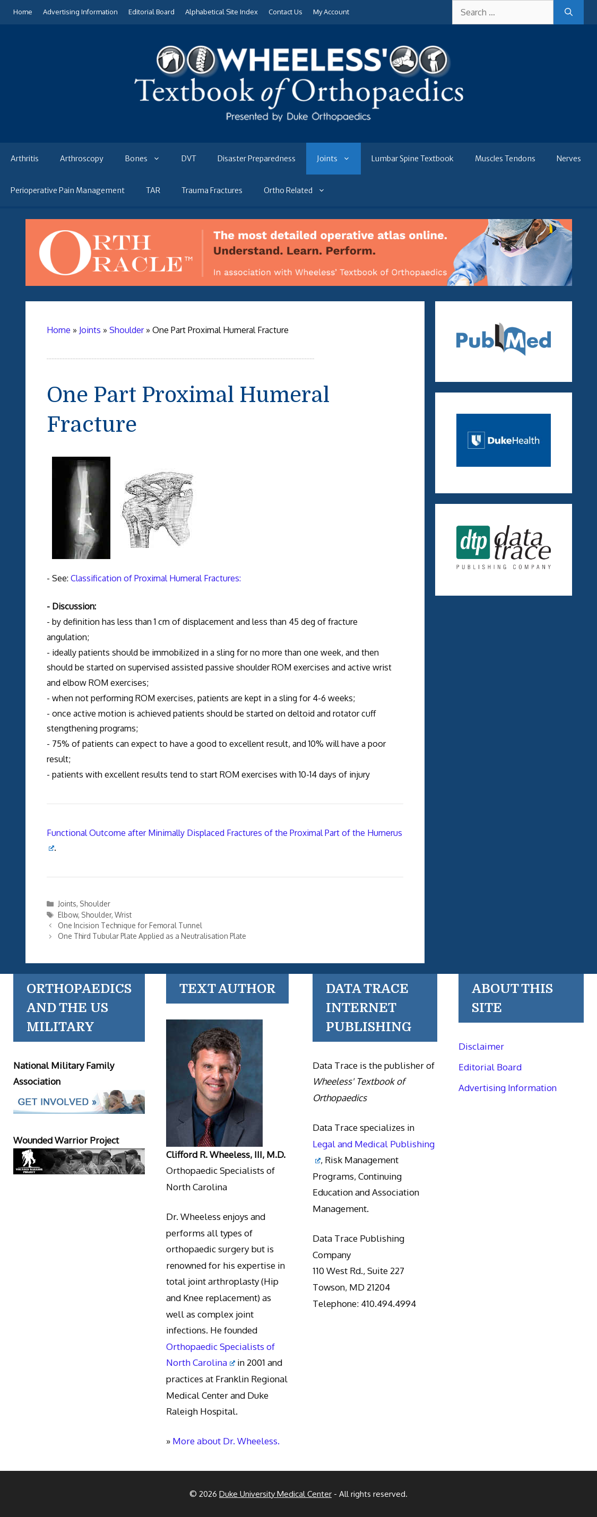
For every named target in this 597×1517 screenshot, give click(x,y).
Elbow (68, 914)
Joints (339, 159)
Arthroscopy (81, 158)
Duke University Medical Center (275, 1494)
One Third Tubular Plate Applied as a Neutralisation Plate (152, 935)
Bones (148, 159)
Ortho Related (300, 190)
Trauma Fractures (212, 190)
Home (22, 11)
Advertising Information (80, 11)
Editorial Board (151, 11)
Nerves (569, 158)
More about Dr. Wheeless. (226, 1440)
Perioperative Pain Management (68, 190)
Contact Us (285, 11)
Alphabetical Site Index (221, 11)
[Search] (568, 12)
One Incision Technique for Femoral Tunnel (130, 925)
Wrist (123, 914)
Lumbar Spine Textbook (412, 158)
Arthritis (25, 158)
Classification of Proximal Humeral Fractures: (156, 578)
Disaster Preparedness (257, 158)
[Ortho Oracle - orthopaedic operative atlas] (298, 282)
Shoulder (95, 903)
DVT (188, 158)
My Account (331, 11)
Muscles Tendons (505, 158)
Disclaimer (481, 1046)
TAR (153, 190)
